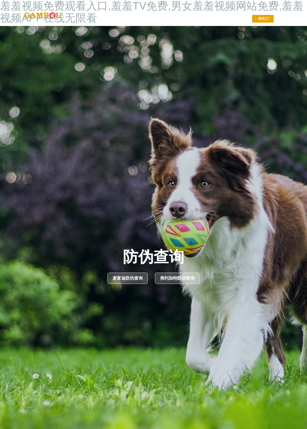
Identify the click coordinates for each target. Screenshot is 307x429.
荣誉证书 (142, 15)
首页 (71, 15)
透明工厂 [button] (264, 18)
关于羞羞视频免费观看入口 (97, 15)
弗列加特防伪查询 (177, 278)
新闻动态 (126, 15)
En (261, 12)
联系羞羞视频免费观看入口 (226, 15)
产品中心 (159, 15)
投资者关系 (196, 15)
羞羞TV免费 (177, 15)
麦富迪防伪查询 (127, 278)
